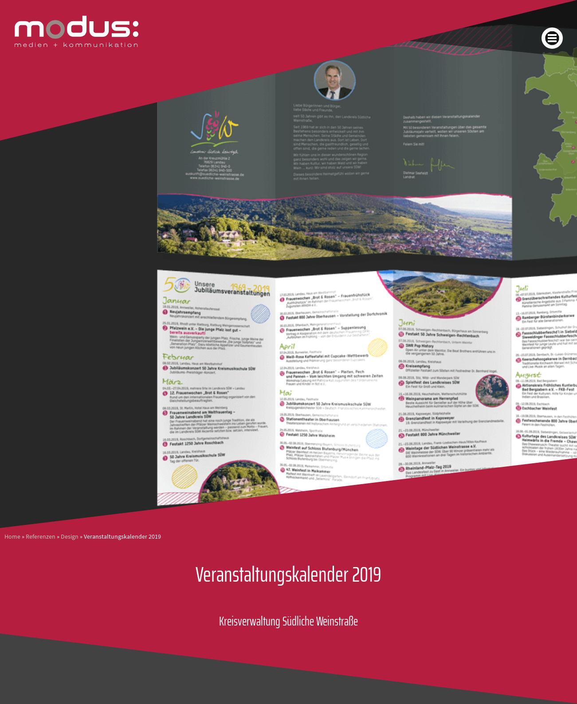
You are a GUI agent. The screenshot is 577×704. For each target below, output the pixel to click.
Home (12, 536)
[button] (552, 38)
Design (70, 536)
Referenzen (40, 536)
